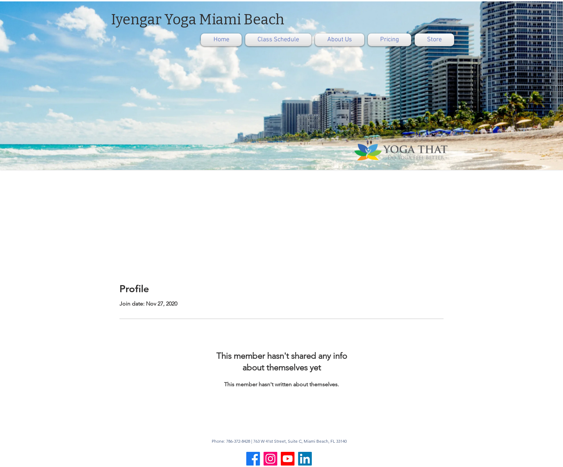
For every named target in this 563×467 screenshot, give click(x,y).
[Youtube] (288, 459)
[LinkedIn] (305, 459)
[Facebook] (253, 459)
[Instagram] (270, 459)
